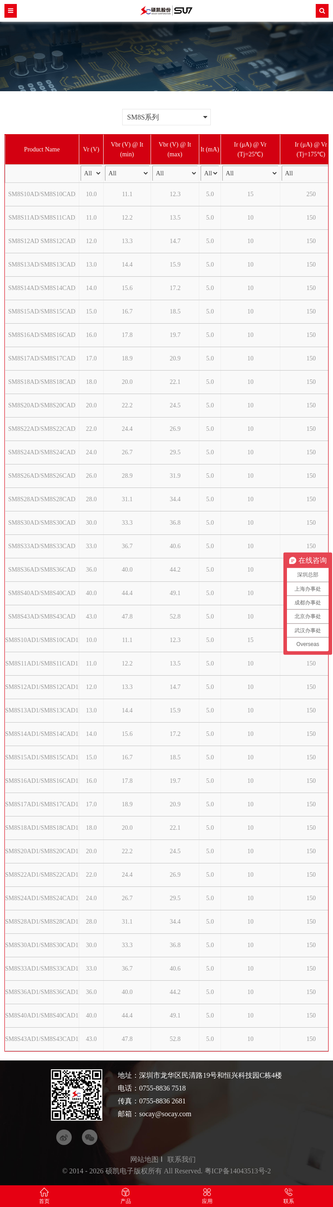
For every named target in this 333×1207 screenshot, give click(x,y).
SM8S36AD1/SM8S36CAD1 (42, 992)
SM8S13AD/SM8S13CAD (42, 264)
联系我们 (181, 1159)
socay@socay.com (165, 1114)
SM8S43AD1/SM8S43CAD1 (42, 1039)
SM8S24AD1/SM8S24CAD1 (42, 898)
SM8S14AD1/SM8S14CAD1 (42, 734)
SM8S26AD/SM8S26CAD (42, 475)
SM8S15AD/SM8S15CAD (42, 311)
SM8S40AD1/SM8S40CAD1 (42, 1015)
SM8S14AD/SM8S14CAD (42, 288)
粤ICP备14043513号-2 (238, 1171)
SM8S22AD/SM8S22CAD (42, 429)
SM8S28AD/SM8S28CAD (42, 499)
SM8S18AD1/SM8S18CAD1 (42, 827)
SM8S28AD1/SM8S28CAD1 (42, 921)
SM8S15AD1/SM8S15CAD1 (42, 757)
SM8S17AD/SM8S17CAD (42, 358)
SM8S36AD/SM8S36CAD (42, 569)
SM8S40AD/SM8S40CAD (42, 593)
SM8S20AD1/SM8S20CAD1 (42, 851)
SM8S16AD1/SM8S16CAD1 (42, 781)
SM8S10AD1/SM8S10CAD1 (42, 640)
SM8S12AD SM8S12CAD (41, 241)
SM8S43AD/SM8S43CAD (42, 616)
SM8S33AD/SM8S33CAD (42, 546)
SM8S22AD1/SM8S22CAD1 (42, 874)
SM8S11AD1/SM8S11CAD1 (41, 663)
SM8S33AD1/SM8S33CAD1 (42, 968)
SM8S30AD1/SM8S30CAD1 (42, 945)
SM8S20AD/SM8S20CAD (42, 405)
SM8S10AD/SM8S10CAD (42, 194)
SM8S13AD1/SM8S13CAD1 (42, 710)
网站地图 (144, 1159)
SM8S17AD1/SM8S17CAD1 (42, 804)
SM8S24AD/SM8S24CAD (42, 452)
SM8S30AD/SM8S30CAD (42, 522)
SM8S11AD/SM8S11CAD (41, 217)
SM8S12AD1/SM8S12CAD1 (42, 687)
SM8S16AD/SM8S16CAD (42, 335)
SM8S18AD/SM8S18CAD (42, 382)
